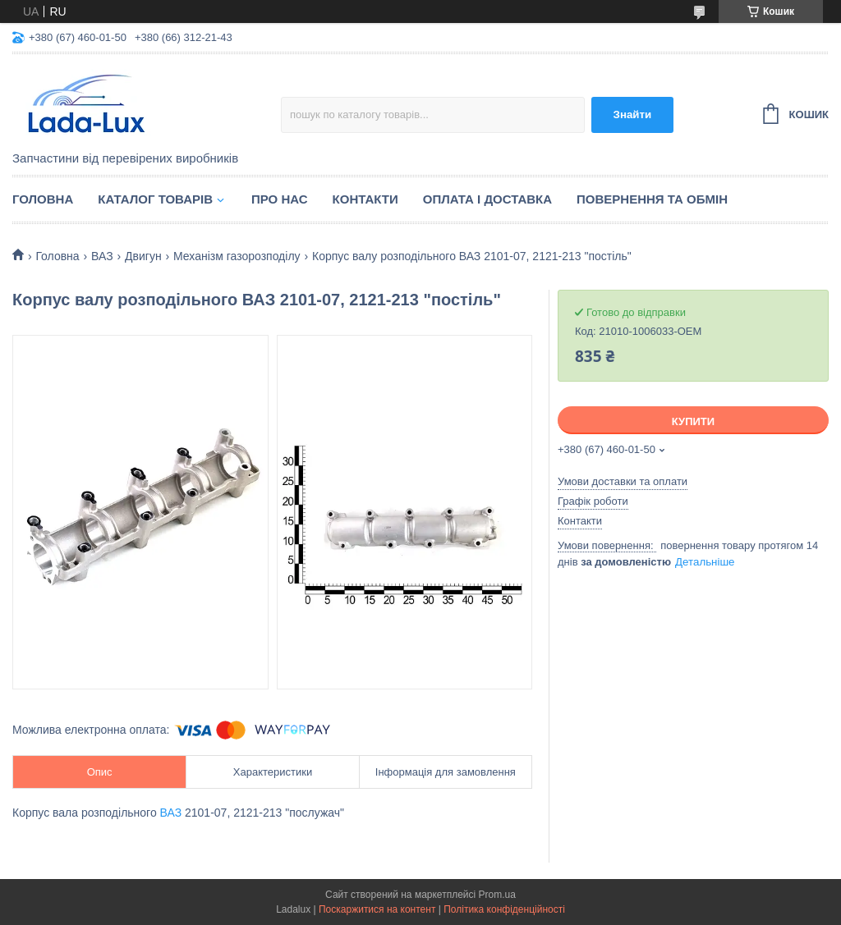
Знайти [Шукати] (633, 114)
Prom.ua (497, 894)
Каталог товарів (155, 199)
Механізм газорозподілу (237, 256)
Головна (42, 199)
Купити (693, 421)
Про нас (279, 199)
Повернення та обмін (652, 199)
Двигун (143, 256)
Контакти (365, 199)
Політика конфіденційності (504, 909)
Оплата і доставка (487, 199)
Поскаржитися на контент (377, 909)
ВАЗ (102, 256)
